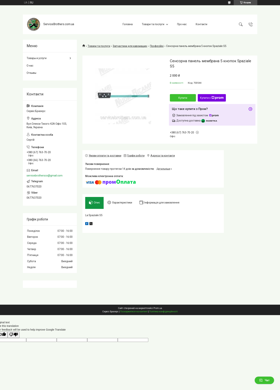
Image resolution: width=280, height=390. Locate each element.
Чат (264, 380)
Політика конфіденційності (163, 311)
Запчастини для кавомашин (130, 46)
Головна (128, 24)
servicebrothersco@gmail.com (45, 175)
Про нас (182, 24)
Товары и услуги (37, 58)
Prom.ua (157, 308)
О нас (30, 65)
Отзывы (31, 72)
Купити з (212, 98)
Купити (182, 97)
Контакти (201, 24)
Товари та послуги (153, 24)
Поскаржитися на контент (134, 311)
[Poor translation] (14, 334)
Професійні (157, 46)
